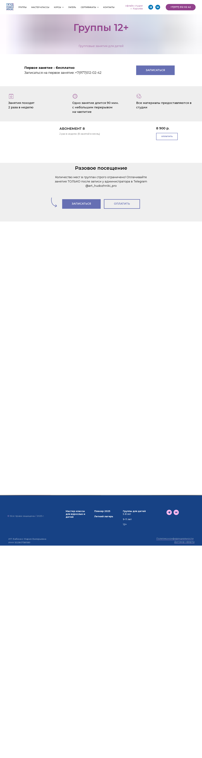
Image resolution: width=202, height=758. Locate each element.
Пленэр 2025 (102, 712)
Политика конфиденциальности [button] (175, 739)
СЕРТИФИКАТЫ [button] (89, 7)
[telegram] (150, 7)
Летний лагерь (103, 717)
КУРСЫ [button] (58, 7)
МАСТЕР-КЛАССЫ (40, 7)
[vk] (157, 7)
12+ (125, 725)
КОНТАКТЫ (108, 7)
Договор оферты (184, 742)
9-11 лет (127, 720)
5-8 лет (127, 714)
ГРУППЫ (22, 7)
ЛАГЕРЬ (72, 7)
